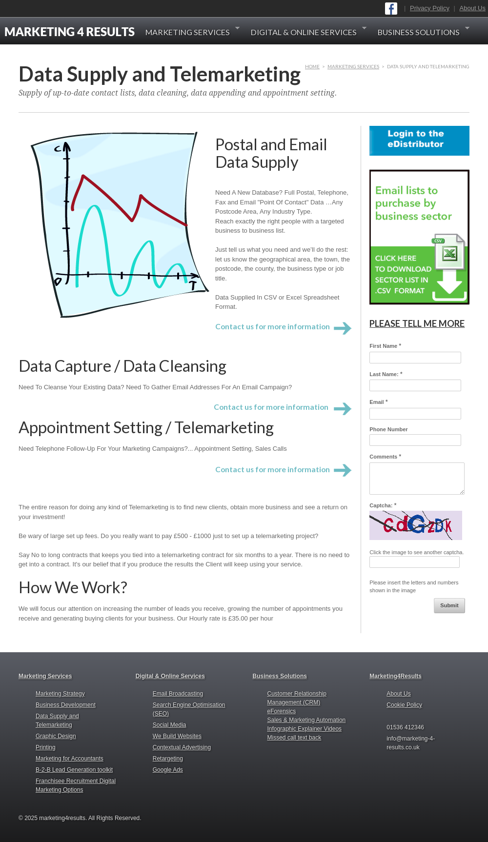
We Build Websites (177, 736)
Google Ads (168, 769)
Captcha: (382, 505)
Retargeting (168, 758)
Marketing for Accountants (69, 758)
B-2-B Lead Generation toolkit (74, 769)
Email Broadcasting (178, 693)
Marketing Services (192, 32)
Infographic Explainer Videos (304, 728)
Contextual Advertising (182, 747)
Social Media (169, 725)
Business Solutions (423, 32)
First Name (385, 345)
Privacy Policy (429, 8)
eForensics (281, 711)
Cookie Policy (404, 705)
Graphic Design (56, 736)
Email (378, 401)
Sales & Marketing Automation (306, 720)
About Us (473, 8)
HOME (312, 66)
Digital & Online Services (308, 32)
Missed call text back (294, 737)
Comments (385, 456)
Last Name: (385, 374)
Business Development (66, 705)
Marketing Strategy (60, 693)
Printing (46, 747)
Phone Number (388, 429)
